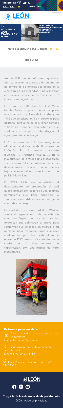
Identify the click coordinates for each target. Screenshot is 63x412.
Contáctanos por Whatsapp (21, 340)
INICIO (43, 49)
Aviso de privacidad (35, 400)
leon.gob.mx (9, 3)
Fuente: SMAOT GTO (36, 6)
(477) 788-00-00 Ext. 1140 (19, 353)
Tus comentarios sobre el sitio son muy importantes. (34, 335)
